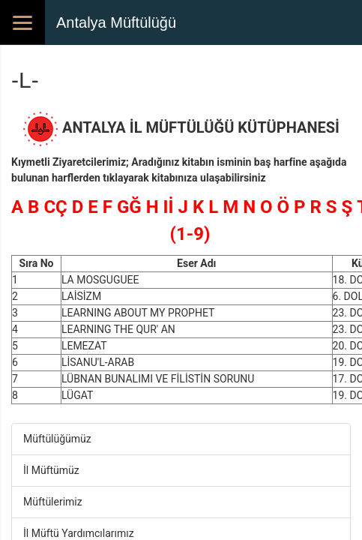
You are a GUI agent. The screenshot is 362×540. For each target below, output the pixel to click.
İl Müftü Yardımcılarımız (78, 533)
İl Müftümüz (51, 470)
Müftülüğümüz (57, 439)
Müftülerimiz (52, 502)
